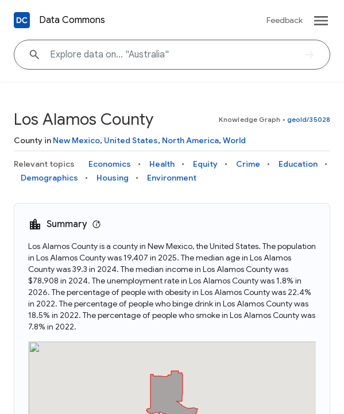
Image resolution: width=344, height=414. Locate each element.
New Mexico (76, 140)
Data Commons (72, 20)
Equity (205, 164)
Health (162, 164)
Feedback (284, 20)
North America (190, 140)
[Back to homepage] (22, 20)
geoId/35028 (308, 119)
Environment (171, 177)
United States (131, 140)
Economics (109, 164)
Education (298, 164)
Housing (112, 177)
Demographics (49, 177)
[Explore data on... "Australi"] (172, 54)
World (234, 140)
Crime (248, 164)
